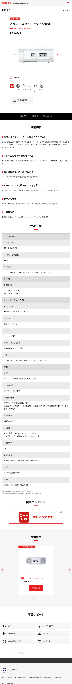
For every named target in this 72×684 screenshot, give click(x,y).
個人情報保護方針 (20, 677)
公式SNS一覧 (57, 677)
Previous (15, 55)
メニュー (66, 10)
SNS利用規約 (47, 677)
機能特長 (23, 116)
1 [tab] (32, 598)
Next (57, 55)
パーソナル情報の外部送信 (34, 677)
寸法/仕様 (35, 116)
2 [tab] (35, 598)
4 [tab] (39, 598)
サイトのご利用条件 (7, 677)
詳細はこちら (36, 588)
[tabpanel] (36, 570)
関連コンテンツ (48, 116)
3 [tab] (37, 598)
